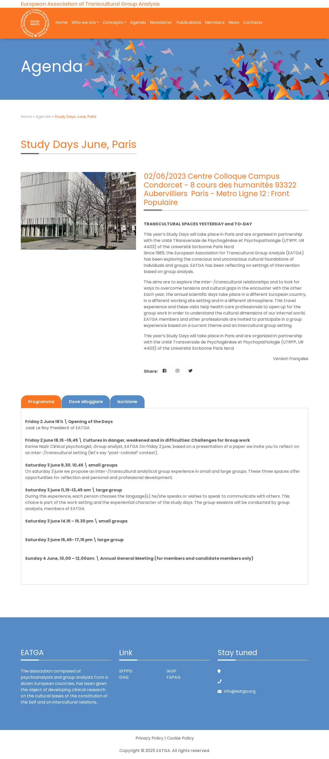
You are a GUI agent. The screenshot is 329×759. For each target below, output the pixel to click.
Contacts (252, 22)
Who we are (83, 22)
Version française (290, 359)
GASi (123, 677)
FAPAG (174, 677)
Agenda (138, 22)
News (233, 22)
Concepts (113, 22)
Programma (41, 402)
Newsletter (161, 22)
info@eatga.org (240, 691)
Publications (188, 22)
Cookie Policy (180, 738)
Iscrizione (128, 402)
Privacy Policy (149, 738)
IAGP (171, 671)
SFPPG (125, 671)
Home (61, 22)
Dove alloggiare (86, 402)
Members (215, 22)
